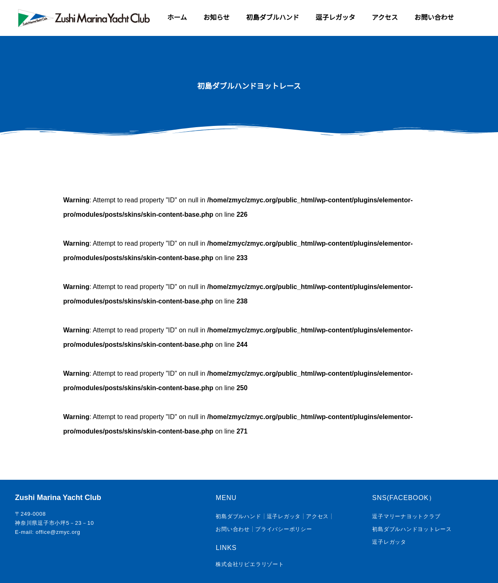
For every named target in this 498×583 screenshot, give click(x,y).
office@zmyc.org (58, 532)
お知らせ (217, 17)
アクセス (385, 17)
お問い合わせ (434, 17)
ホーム (177, 17)
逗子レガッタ (335, 17)
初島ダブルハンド (272, 17)
